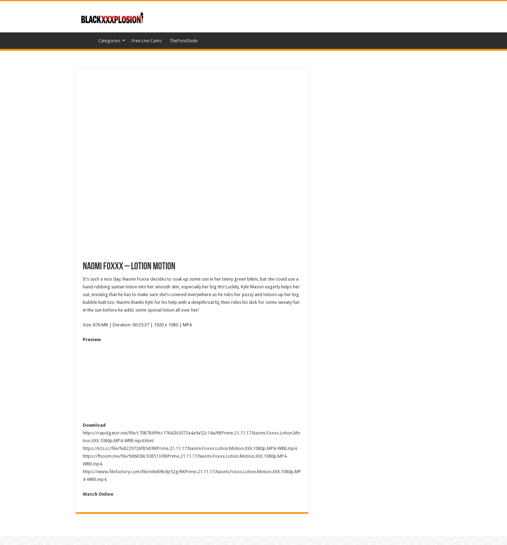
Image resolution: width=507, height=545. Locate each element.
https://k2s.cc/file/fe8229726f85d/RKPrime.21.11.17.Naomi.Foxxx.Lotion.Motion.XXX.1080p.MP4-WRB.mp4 (190, 448)
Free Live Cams (147, 40)
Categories (109, 40)
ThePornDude (183, 40)
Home (85, 39)
